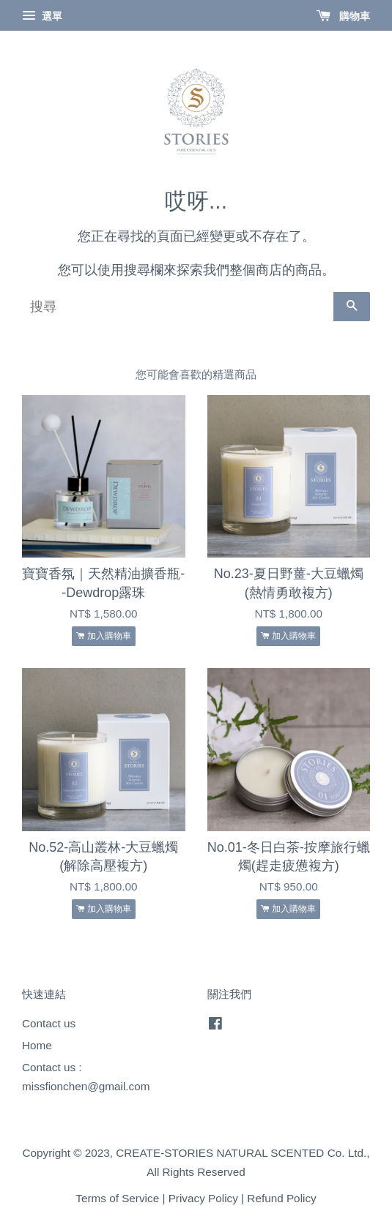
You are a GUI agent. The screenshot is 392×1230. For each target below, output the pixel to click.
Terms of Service (117, 1198)
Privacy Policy (203, 1198)
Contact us (48, 1023)
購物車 (343, 16)
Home (37, 1045)
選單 (42, 16)
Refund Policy (281, 1198)
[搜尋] (177, 306)
